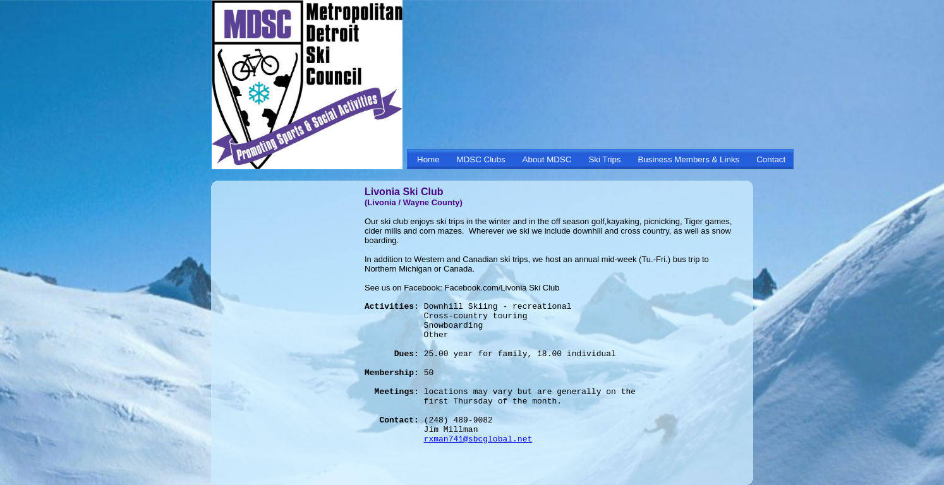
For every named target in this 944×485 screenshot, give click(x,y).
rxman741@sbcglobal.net (478, 439)
